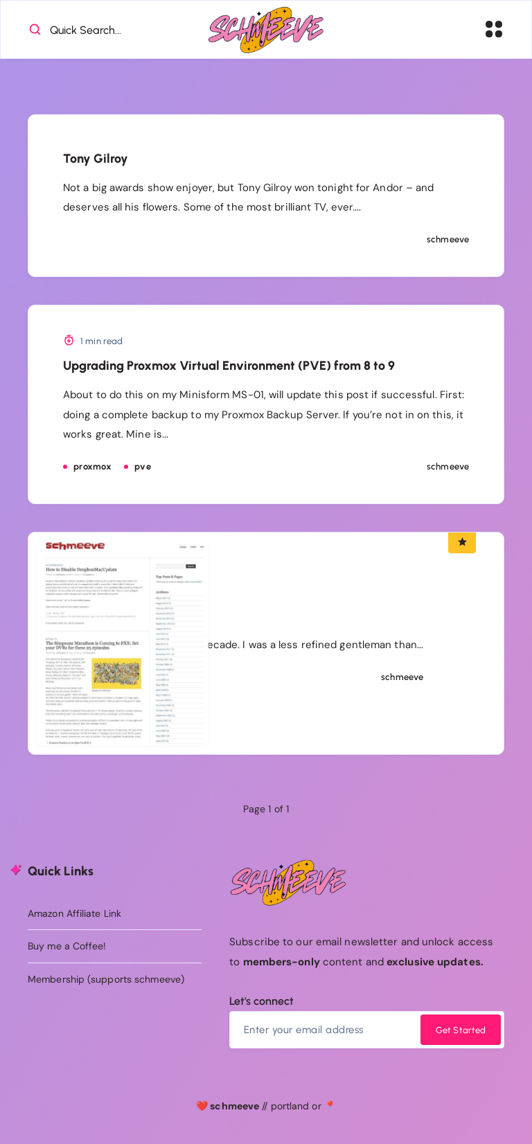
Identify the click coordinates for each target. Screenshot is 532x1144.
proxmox (92, 467)
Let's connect (261, 1001)
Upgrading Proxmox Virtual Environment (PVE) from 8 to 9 (229, 366)
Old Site (259, 606)
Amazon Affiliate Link (74, 913)
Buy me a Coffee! (67, 946)
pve (142, 467)
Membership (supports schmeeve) (106, 980)
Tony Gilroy (95, 159)
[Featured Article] (462, 543)
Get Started (461, 1031)
